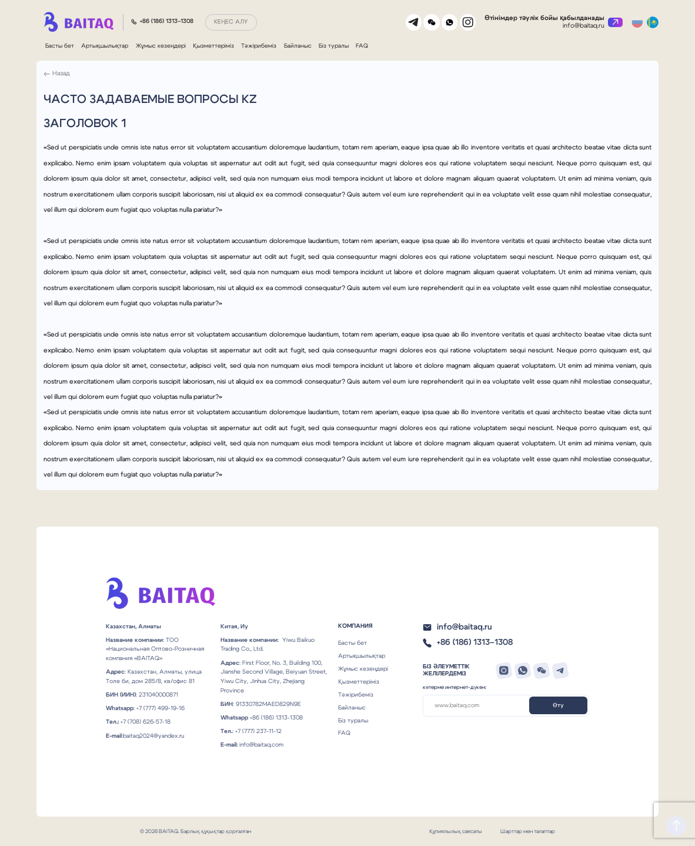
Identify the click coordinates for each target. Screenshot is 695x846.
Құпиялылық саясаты (455, 831)
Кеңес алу (231, 22)
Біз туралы (334, 46)
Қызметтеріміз (213, 46)
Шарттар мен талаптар (527, 831)
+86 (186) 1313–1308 (166, 21)
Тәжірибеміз (258, 46)
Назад (61, 74)
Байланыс (298, 46)
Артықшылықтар (104, 46)
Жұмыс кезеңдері (161, 46)
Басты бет (59, 46)
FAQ (362, 46)
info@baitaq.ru (584, 25)
